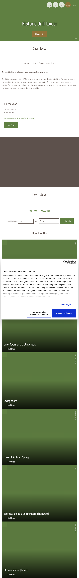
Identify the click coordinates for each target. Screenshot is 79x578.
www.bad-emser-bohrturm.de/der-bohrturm (19, 118)
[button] (55, 5)
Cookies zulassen (64, 313)
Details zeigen (65, 304)
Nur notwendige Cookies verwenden (39, 313)
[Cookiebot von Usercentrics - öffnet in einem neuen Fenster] (65, 262)
